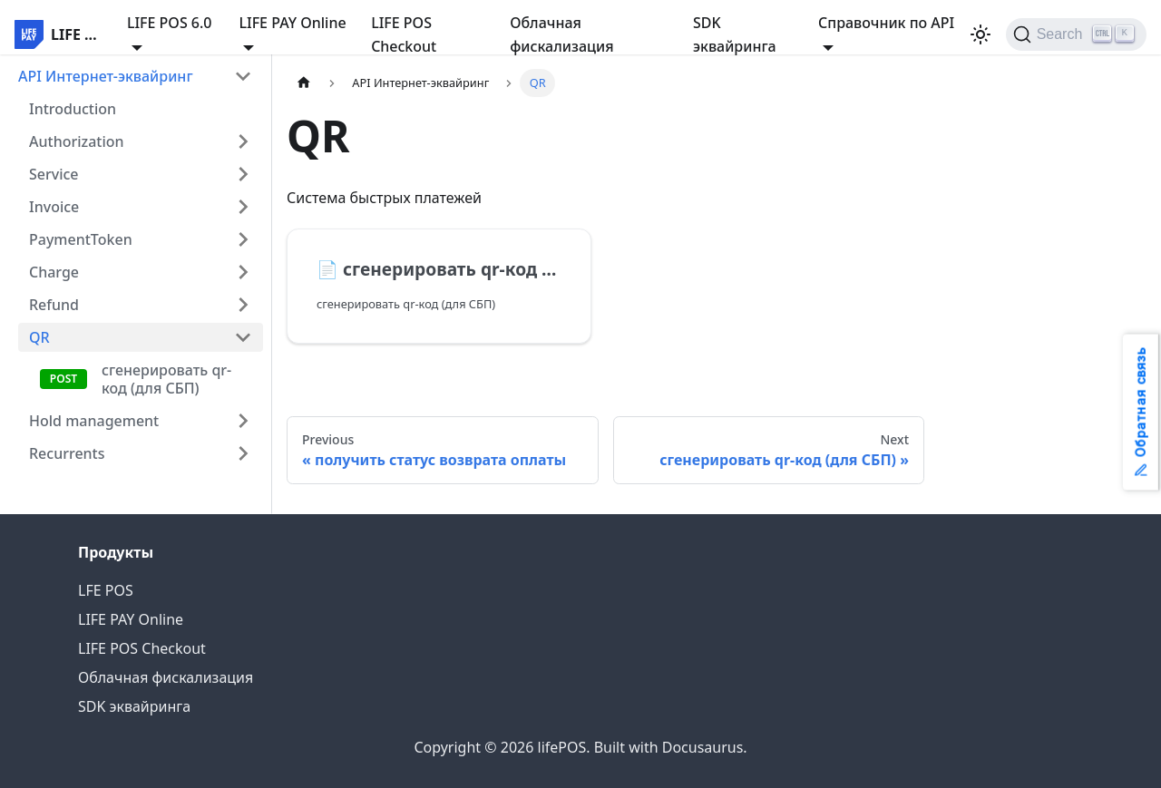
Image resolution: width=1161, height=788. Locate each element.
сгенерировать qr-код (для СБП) (166, 379)
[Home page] (304, 83)
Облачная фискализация (561, 34)
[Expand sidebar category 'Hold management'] (243, 420)
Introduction (72, 109)
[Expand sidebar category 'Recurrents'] (243, 453)
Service (54, 174)
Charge (54, 272)
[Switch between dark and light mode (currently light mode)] (980, 34)
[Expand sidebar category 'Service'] (243, 174)
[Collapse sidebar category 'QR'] (243, 337)
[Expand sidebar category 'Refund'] (243, 304)
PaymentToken (80, 239)
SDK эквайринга (734, 34)
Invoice (54, 207)
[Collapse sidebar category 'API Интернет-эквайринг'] (243, 76)
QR (39, 337)
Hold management (94, 421)
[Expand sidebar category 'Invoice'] (243, 206)
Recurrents (67, 453)
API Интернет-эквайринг (105, 76)
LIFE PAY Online (130, 619)
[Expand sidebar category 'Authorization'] (243, 141)
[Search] (1076, 34)
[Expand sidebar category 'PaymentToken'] (243, 239)
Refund (54, 305)
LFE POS (105, 590)
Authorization (76, 141)
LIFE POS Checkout (403, 34)
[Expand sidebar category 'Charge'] (243, 272)
